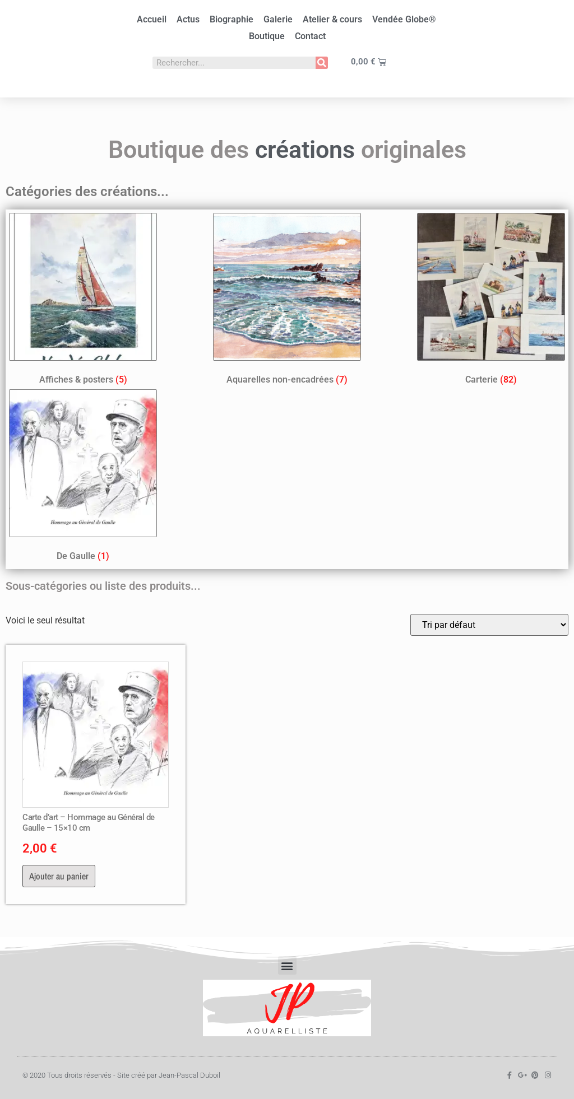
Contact (310, 36)
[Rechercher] (322, 63)
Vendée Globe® (404, 19)
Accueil (151, 19)
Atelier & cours (332, 19)
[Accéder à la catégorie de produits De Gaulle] (83, 477)
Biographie (231, 19)
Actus (188, 19)
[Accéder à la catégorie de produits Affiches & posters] (83, 301)
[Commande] (489, 625)
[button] (287, 965)
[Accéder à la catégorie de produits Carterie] (491, 301)
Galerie (278, 19)
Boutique (267, 36)
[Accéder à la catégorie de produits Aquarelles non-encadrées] (287, 301)
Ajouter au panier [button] (59, 876)
